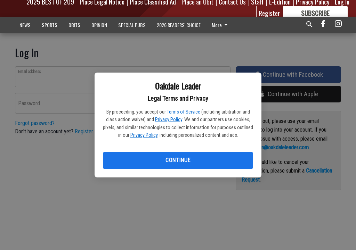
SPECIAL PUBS (132, 24)
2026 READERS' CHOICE (179, 24)
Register (269, 12)
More (221, 24)
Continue (177, 160)
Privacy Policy (168, 119)
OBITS (74, 24)
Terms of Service (183, 112)
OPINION (99, 24)
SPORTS (49, 24)
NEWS (25, 24)
